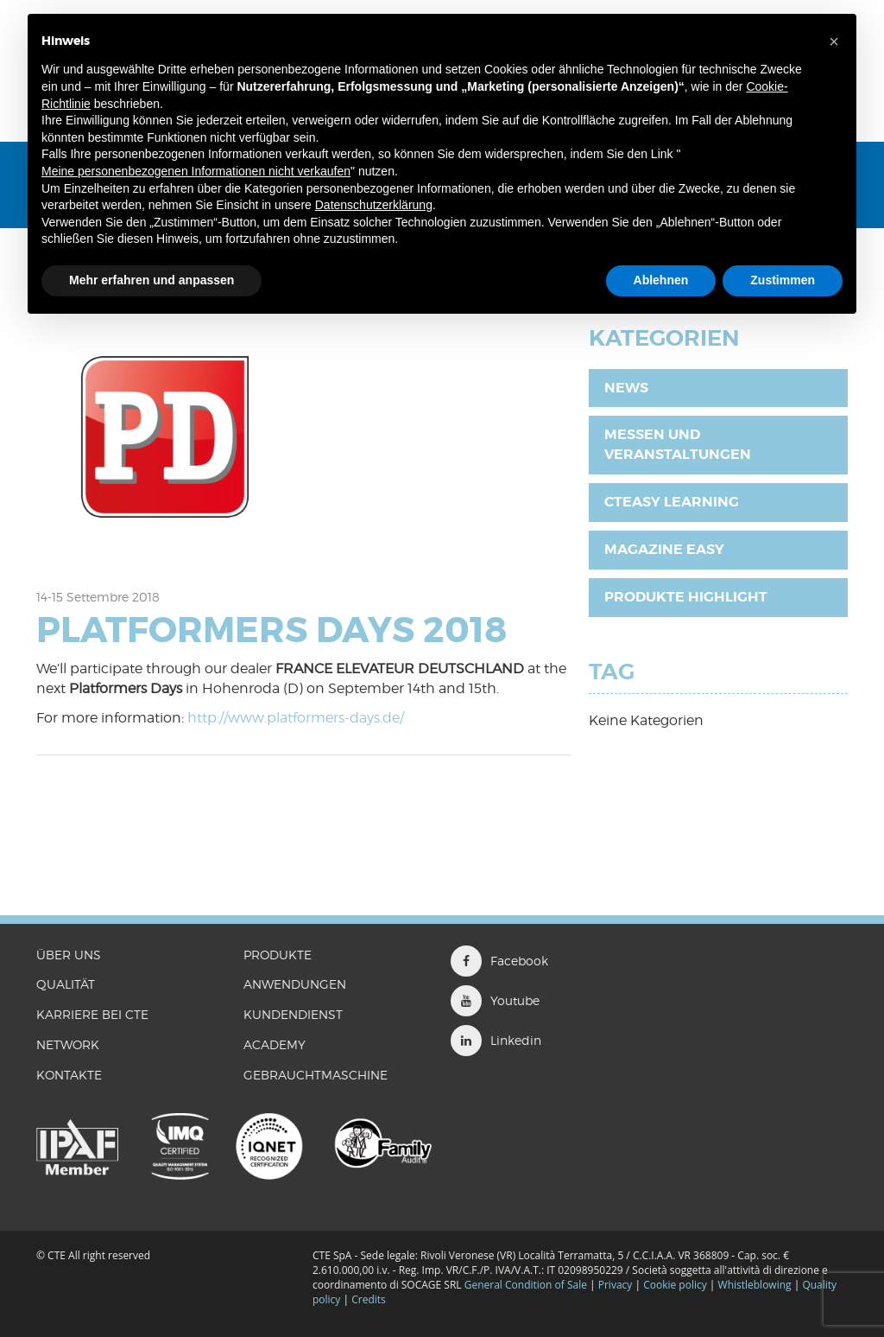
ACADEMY (274, 1044)
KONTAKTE (69, 1074)
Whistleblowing (756, 1284)
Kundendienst (293, 1014)
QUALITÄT (65, 984)
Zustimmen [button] (782, 280)
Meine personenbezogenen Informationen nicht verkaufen (195, 171)
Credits (368, 1299)
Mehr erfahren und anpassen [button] (151, 280)
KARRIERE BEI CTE (92, 1014)
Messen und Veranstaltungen (677, 444)
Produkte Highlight (685, 597)
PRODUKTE (277, 954)
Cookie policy (675, 1284)
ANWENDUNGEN (294, 984)
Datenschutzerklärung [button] (374, 205)
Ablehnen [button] (661, 280)
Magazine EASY (664, 549)
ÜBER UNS (68, 954)
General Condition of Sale (525, 1284)
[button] (834, 41)
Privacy (615, 1284)
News (626, 388)
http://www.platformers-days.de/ (295, 718)
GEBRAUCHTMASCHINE (315, 1074)
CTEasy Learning (671, 502)
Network (67, 1044)
